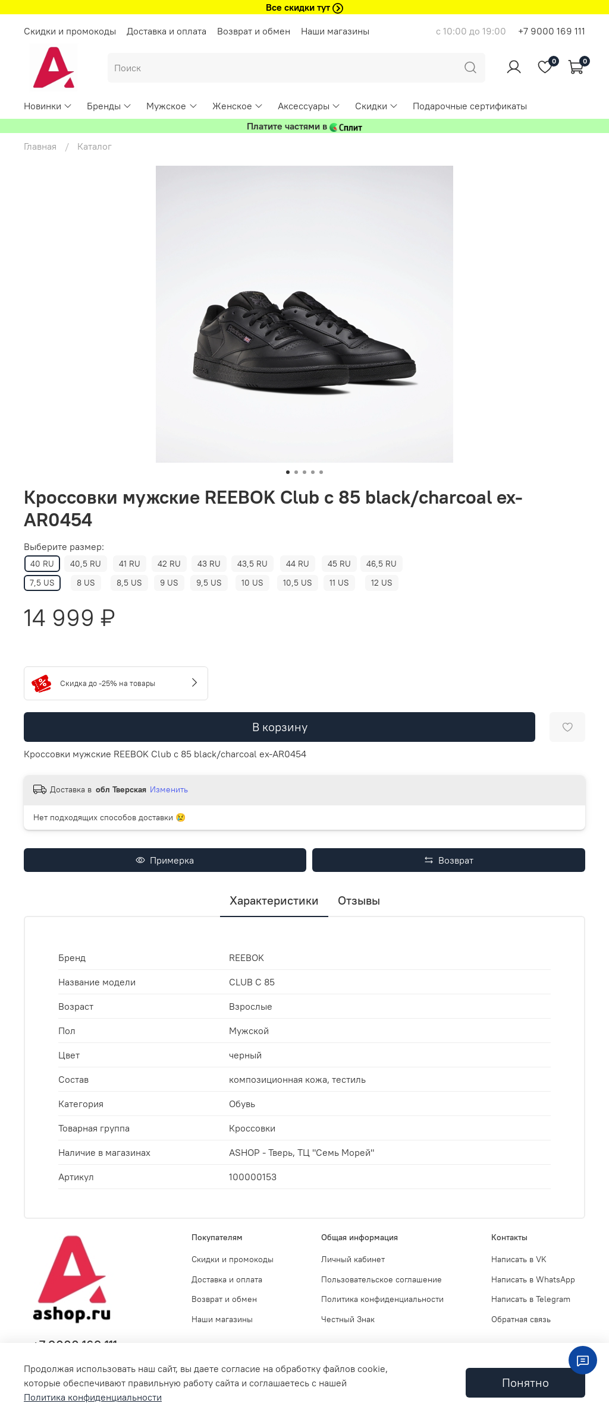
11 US (339, 582)
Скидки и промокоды (70, 31)
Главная (40, 146)
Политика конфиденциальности (382, 1299)
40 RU (42, 563)
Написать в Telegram (530, 1299)
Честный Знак (348, 1319)
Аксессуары (309, 106)
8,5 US (129, 582)
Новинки (48, 106)
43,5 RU (252, 563)
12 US (382, 582)
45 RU (339, 563)
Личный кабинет (353, 1259)
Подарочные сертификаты (470, 106)
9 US (169, 582)
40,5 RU (85, 563)
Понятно (525, 1382)
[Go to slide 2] (296, 472)
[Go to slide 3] (304, 472)
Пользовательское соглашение (381, 1279)
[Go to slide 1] (288, 472)
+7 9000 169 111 (551, 31)
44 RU (297, 563)
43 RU (209, 563)
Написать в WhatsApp (533, 1279)
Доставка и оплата (166, 31)
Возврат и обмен (253, 31)
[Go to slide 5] (321, 472)
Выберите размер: (64, 546)
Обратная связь (521, 1319)
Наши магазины (335, 31)
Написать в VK (519, 1259)
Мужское (171, 106)
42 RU (169, 563)
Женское (237, 106)
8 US (86, 582)
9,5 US (209, 582)
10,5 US (297, 582)
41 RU (129, 563)
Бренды (109, 106)
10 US (252, 582)
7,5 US (42, 582)
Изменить (169, 789)
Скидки (376, 106)
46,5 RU (381, 563)
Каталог (94, 146)
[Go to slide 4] (313, 472)
